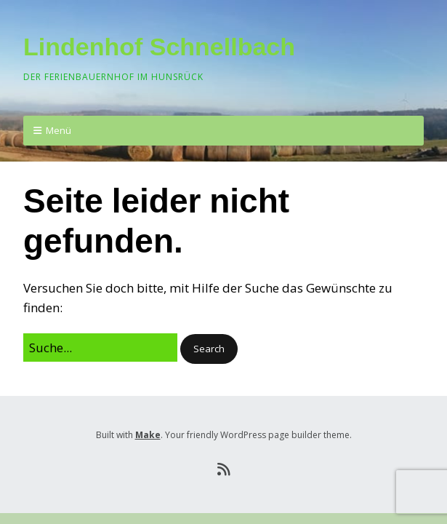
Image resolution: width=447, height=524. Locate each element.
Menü (58, 130)
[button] (209, 349)
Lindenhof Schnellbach (159, 46)
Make (148, 435)
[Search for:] (100, 347)
